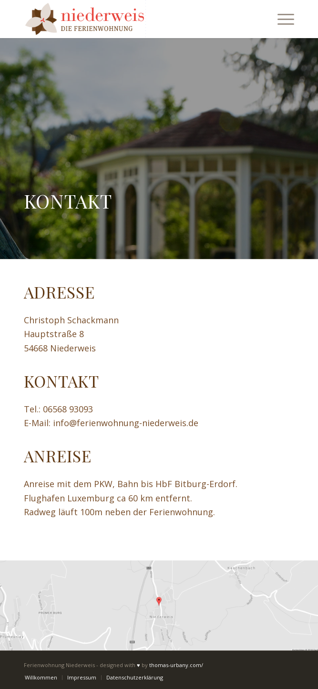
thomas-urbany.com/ (176, 665)
